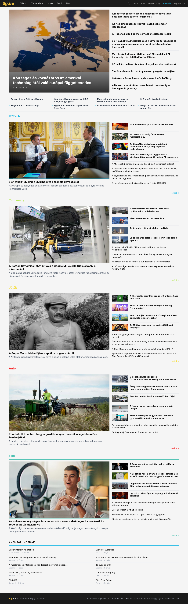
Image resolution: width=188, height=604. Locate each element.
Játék (50, 3)
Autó (59, 3)
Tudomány (37, 3)
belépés (167, 3)
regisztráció (179, 3)
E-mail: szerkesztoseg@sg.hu (148, 598)
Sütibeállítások (172, 598)
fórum (135, 3)
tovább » (175, 193)
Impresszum (117, 598)
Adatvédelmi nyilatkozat (98, 598)
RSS (143, 3)
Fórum (129, 598)
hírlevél (151, 3)
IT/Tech (23, 3)
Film (68, 3)
